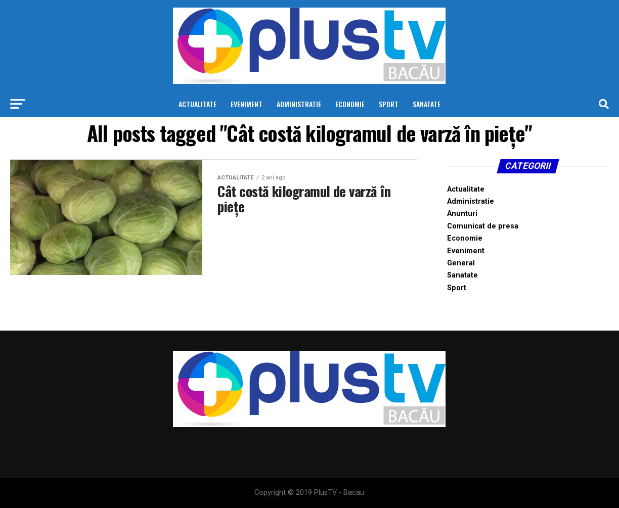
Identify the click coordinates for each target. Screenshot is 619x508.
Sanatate (426, 104)
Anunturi (462, 213)
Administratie (299, 104)
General (461, 263)
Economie (350, 104)
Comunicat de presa (482, 226)
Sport (389, 104)
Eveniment (246, 104)
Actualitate (197, 104)
